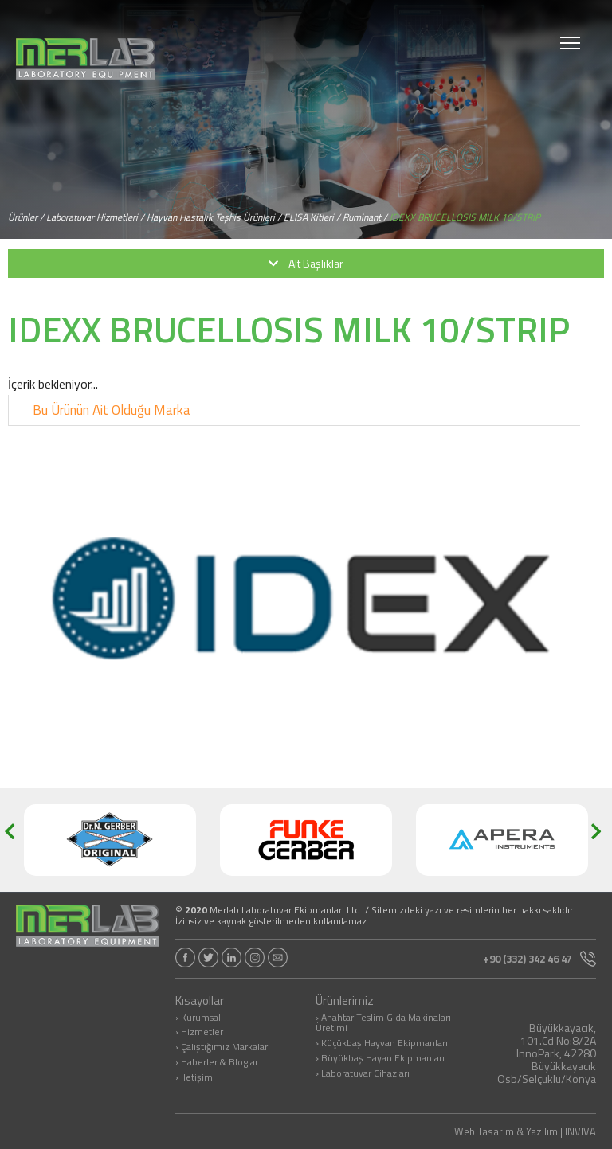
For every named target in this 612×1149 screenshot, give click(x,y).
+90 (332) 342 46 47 (539, 959)
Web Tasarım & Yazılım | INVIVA (525, 1132)
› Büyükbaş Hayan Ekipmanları (380, 1059)
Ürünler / (26, 217)
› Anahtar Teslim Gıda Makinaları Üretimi (383, 1024)
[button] (15, 840)
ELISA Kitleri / (312, 217)
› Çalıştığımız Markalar (221, 1048)
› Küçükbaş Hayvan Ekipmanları (382, 1044)
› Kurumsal (198, 1018)
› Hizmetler (199, 1032)
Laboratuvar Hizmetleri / (95, 217)
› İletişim (194, 1078)
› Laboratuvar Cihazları (363, 1074)
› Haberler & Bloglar (216, 1063)
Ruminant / (365, 217)
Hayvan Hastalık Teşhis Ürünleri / (214, 217)
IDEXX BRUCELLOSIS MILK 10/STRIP (465, 217)
